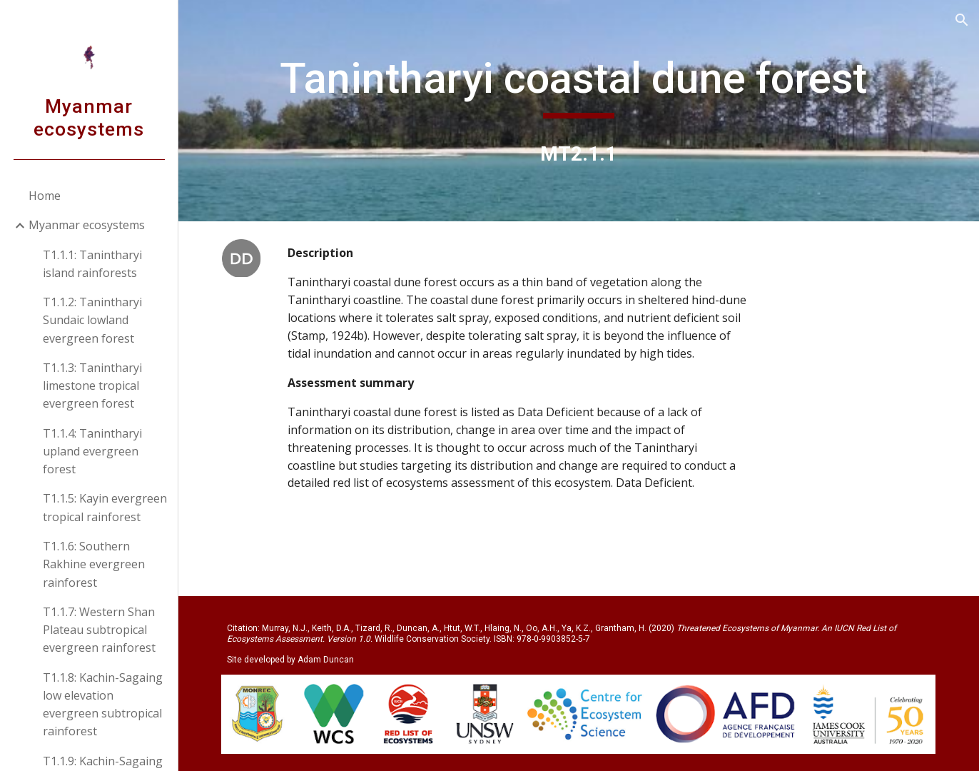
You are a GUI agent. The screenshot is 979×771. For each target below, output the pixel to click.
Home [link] (45, 195)
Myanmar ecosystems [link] (87, 225)
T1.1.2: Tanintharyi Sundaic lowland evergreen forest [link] (92, 320)
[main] (578, 84)
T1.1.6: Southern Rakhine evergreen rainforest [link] (94, 564)
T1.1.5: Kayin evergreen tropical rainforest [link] (105, 507)
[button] (962, 20)
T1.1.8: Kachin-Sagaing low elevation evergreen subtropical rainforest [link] (103, 705)
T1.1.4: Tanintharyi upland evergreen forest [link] (92, 451)
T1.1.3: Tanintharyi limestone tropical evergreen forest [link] (92, 386)
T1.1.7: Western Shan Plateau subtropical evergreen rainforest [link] (99, 630)
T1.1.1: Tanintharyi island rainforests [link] (92, 264)
